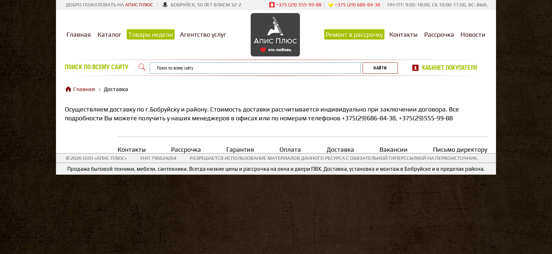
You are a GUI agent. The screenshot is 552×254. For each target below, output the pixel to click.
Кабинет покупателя (449, 67)
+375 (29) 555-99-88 (295, 5)
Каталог (109, 34)
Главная (79, 34)
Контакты (403, 34)
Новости (472, 34)
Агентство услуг (203, 34)
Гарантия (240, 149)
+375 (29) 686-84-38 (354, 5)
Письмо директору (460, 149)
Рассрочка (439, 34)
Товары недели (150, 34)
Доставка (340, 149)
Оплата (290, 149)
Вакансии (394, 149)
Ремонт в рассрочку (354, 34)
